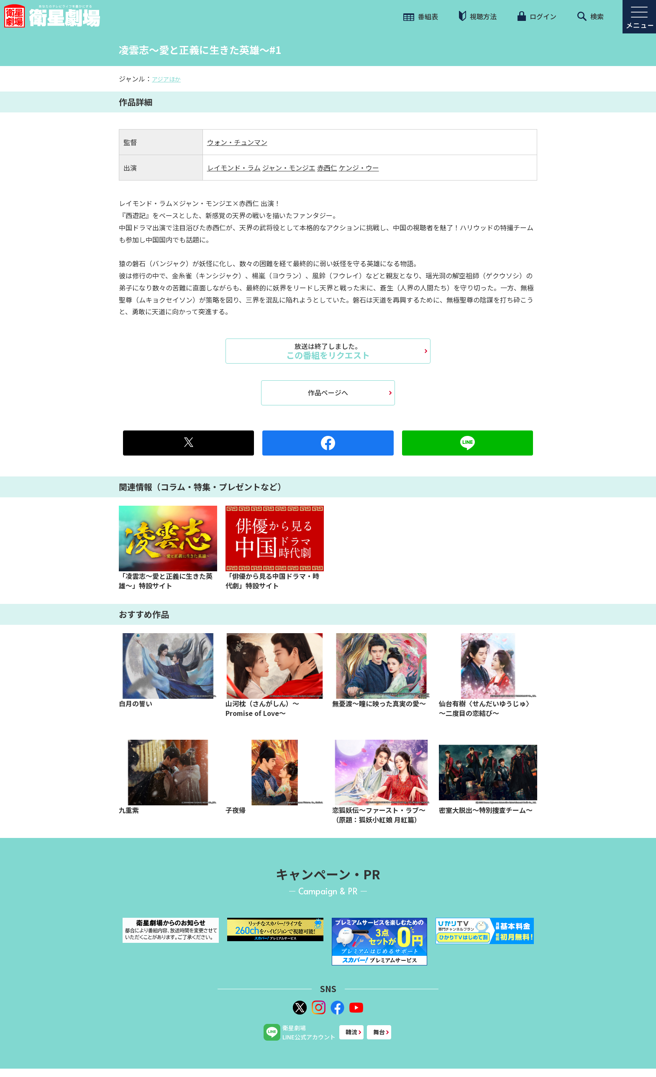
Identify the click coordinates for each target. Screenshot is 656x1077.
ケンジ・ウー (359, 168)
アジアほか (166, 79)
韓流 (351, 1032)
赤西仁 (327, 168)
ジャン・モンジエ (288, 168)
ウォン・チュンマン (237, 142)
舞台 (379, 1032)
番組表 (420, 16)
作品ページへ (328, 392)
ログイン (537, 16)
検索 (590, 16)
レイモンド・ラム (234, 168)
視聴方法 (478, 16)
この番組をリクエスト (328, 351)
